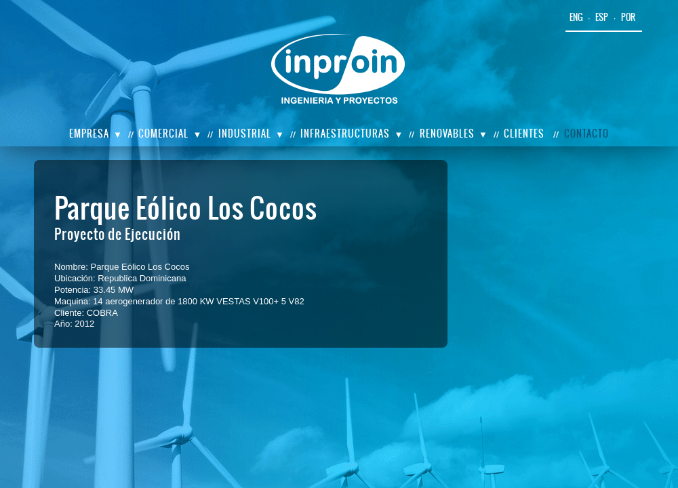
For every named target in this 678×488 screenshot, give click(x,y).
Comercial (163, 133)
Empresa (89, 133)
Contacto (586, 133)
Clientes (524, 133)
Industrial (244, 133)
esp (601, 17)
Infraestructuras (345, 133)
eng (576, 17)
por (628, 17)
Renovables (447, 133)
